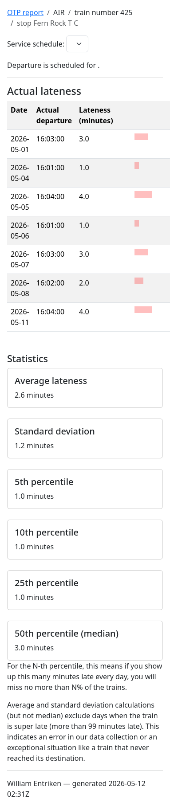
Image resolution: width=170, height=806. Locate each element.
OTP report (25, 12)
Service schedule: (35, 44)
